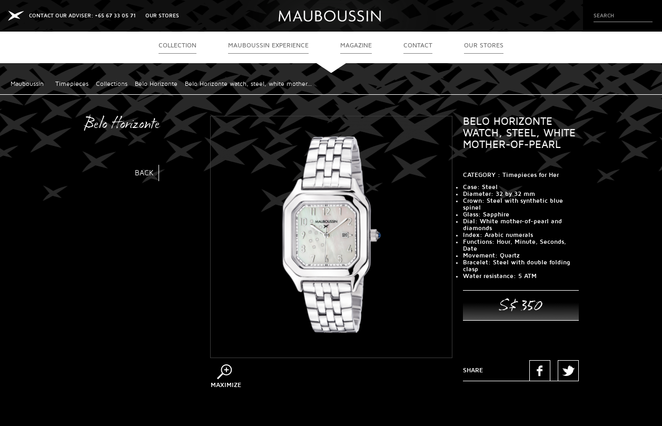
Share (473, 370)
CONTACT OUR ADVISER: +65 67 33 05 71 (82, 15)
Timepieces (71, 84)
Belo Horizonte (156, 84)
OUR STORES (162, 15)
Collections (111, 84)
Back (144, 173)
